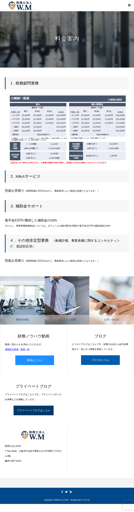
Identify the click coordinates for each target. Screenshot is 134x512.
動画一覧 (25, 349)
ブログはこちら (100, 360)
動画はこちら (34, 360)
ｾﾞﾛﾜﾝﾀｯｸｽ (85, 500)
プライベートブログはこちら (33, 410)
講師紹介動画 (12, 349)
